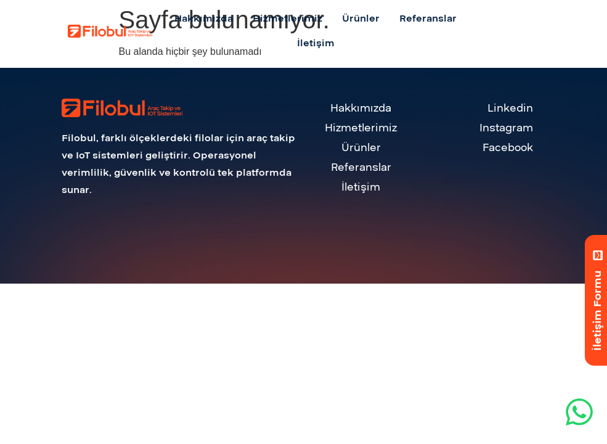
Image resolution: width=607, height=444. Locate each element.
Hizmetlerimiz (361, 128)
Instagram (506, 128)
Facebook (508, 147)
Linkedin (510, 108)
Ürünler (361, 147)
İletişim (360, 187)
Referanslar (361, 167)
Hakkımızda (360, 108)
